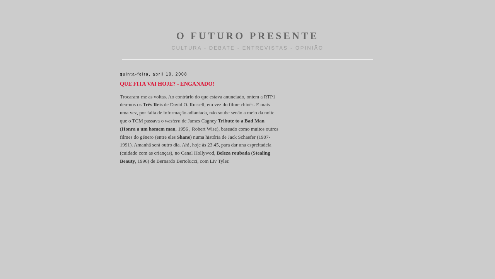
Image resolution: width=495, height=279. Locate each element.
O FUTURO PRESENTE (247, 35)
